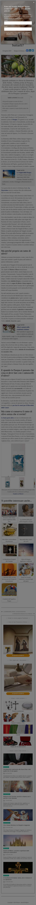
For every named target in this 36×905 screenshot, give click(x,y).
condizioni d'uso (21, 32)
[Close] (33, 2)
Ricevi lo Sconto (11, 38)
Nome (6, 20)
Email (5, 26)
